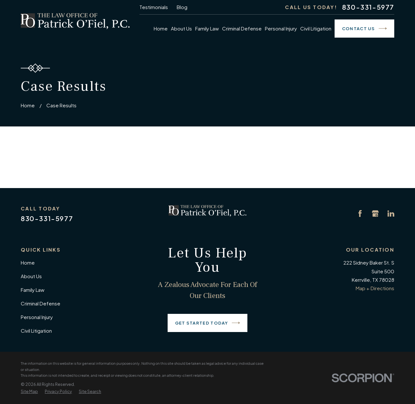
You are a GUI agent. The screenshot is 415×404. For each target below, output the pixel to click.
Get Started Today (207, 323)
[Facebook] (360, 213)
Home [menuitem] (161, 28)
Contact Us (364, 28)
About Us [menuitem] (181, 28)
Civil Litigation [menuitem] (315, 28)
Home (28, 262)
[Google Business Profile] (375, 213)
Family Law (32, 290)
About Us (31, 276)
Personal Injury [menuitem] (281, 28)
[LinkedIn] (390, 213)
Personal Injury (37, 317)
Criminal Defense (40, 303)
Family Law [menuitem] (207, 28)
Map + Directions (375, 288)
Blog (182, 7)
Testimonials (153, 7)
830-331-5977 (368, 7)
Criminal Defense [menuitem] (242, 28)
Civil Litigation (36, 330)
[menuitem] (29, 391)
